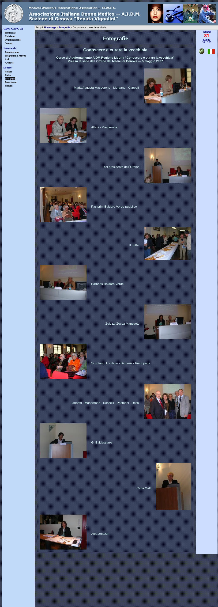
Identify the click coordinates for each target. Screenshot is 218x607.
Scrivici (8, 85)
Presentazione (12, 52)
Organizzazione (13, 39)
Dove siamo (10, 82)
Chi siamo (10, 36)
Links (8, 75)
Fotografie (64, 27)
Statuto (8, 43)
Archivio (9, 62)
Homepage (10, 32)
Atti (7, 59)
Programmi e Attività (15, 55)
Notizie (8, 71)
